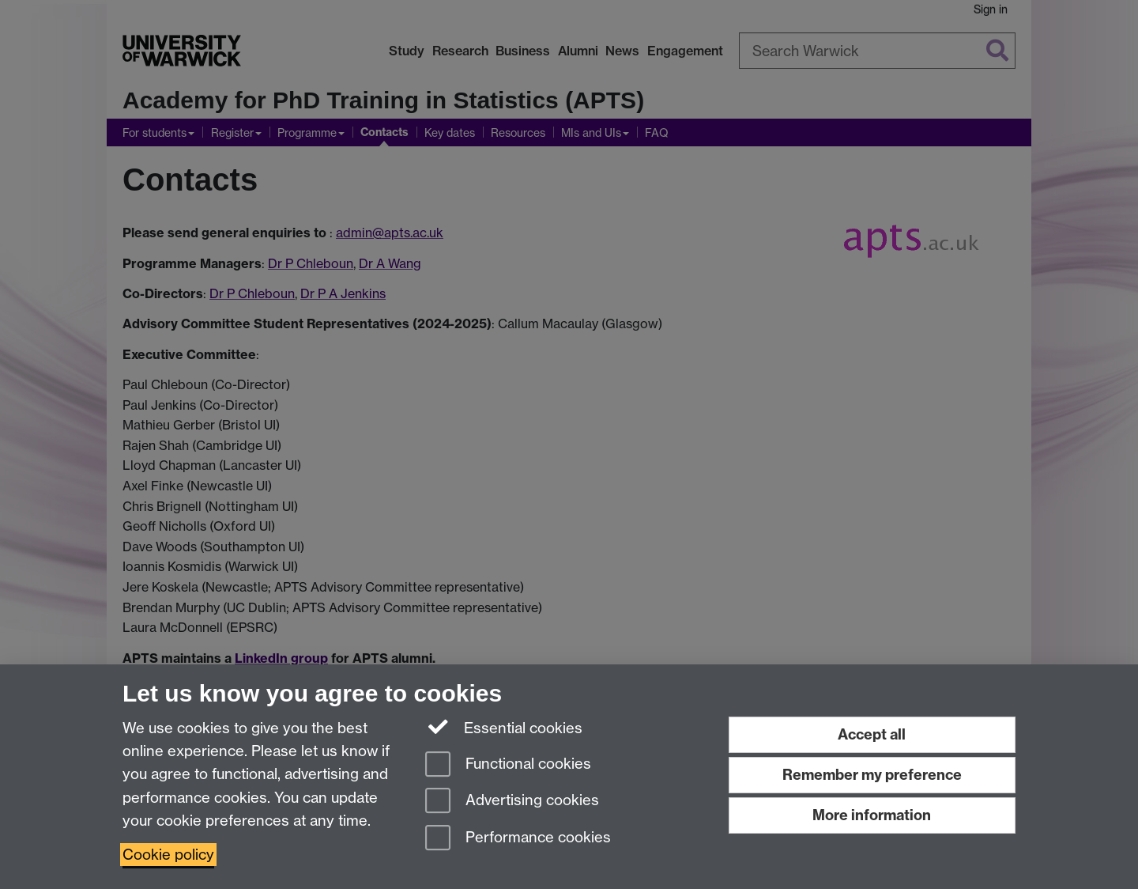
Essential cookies (503, 727)
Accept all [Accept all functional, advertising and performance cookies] (872, 734)
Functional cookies (508, 765)
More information (871, 815)
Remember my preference (872, 775)
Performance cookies (518, 838)
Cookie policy (168, 854)
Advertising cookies (512, 801)
